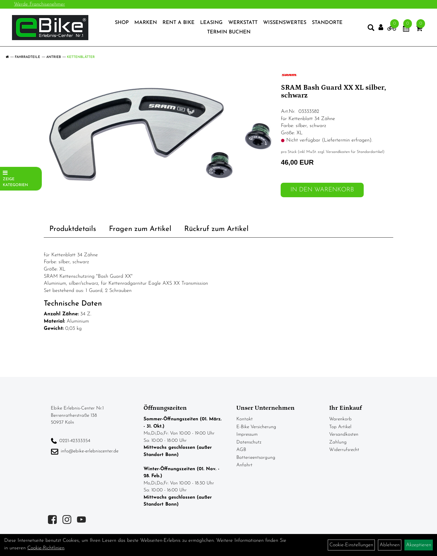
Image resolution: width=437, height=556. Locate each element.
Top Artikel (340, 427)
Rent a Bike (178, 23)
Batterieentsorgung (255, 457)
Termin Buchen (229, 32)
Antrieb (53, 57)
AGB (241, 449)
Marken (145, 23)
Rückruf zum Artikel (216, 229)
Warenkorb (340, 419)
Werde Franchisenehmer (39, 4)
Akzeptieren (418, 545)
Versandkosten (343, 434)
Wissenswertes (284, 23)
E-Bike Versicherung (256, 427)
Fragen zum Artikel (140, 229)
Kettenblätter (81, 57)
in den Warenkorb (322, 190)
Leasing (211, 23)
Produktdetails (72, 229)
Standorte (327, 23)
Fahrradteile (27, 57)
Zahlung (338, 442)
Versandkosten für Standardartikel (354, 152)
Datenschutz (248, 442)
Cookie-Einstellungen (351, 545)
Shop (122, 23)
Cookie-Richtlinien (45, 548)
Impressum (247, 434)
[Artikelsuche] (369, 29)
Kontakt (244, 419)
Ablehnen (390, 545)
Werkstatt (243, 23)
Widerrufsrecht (344, 449)
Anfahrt (244, 465)
